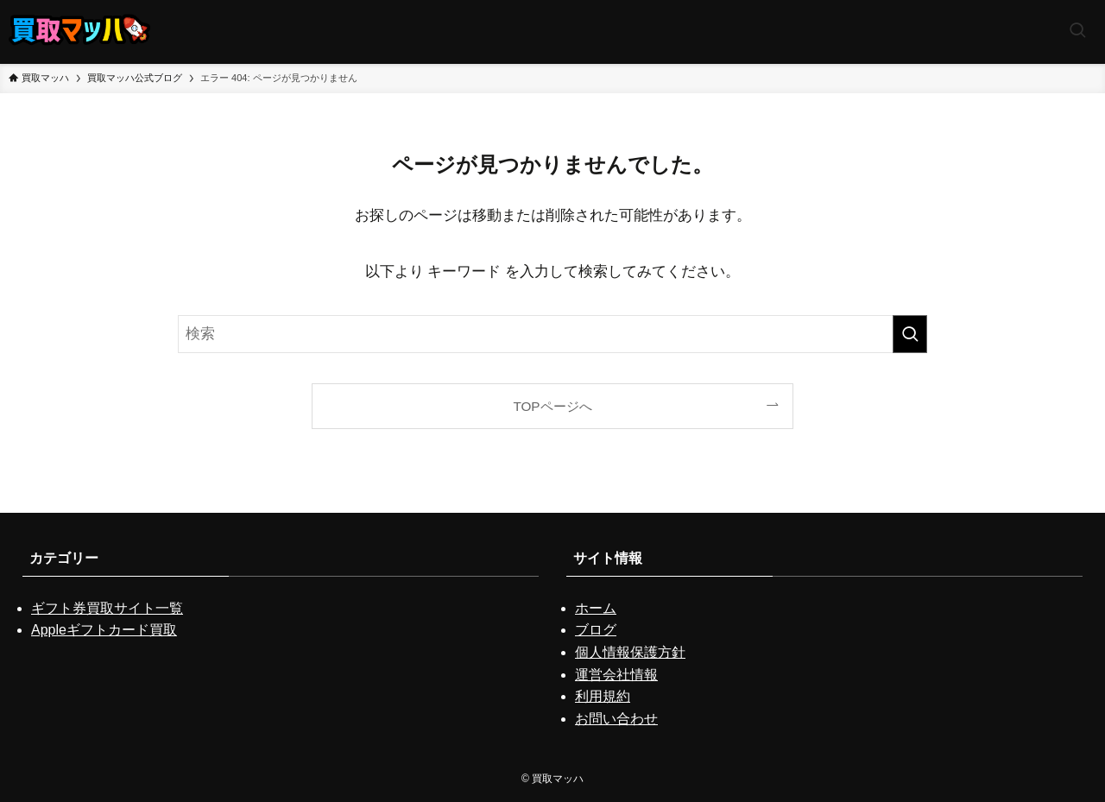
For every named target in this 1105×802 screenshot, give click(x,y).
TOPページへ (552, 406)
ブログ (595, 629)
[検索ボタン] (1077, 32)
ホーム (595, 608)
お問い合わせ (616, 718)
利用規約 (602, 696)
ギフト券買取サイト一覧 (107, 608)
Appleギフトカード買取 (104, 629)
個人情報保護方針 (630, 652)
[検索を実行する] (910, 334)
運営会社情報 (616, 674)
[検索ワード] (552, 334)
